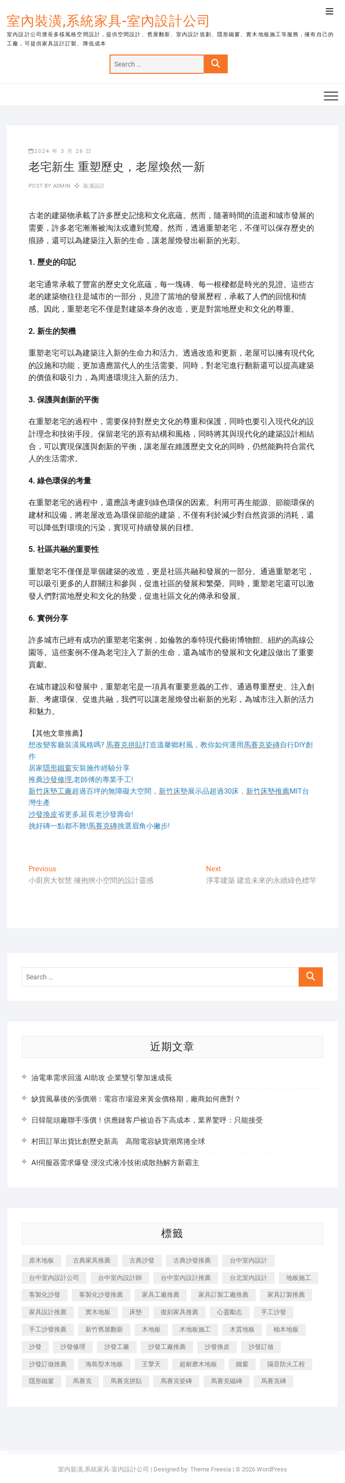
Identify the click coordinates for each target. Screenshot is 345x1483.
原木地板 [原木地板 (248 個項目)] (41, 1260)
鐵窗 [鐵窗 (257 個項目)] (242, 1364)
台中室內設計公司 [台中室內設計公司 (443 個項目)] (54, 1277)
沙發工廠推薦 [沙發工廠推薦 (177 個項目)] (167, 1346)
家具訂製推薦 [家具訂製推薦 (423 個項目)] (286, 1294)
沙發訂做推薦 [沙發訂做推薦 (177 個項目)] (48, 1364)
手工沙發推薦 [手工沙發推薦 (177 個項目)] (48, 1329)
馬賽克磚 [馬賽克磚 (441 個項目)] (273, 1381)
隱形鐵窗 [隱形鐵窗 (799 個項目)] (41, 1381)
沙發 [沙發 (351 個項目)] (35, 1346)
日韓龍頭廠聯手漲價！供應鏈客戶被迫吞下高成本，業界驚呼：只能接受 (147, 1120)
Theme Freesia (210, 1469)
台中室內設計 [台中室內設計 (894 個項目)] (248, 1260)
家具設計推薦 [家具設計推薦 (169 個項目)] (48, 1312)
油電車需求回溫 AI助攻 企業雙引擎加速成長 (101, 1077)
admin (61, 186)
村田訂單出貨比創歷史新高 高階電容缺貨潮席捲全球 (118, 1141)
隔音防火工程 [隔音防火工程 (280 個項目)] (286, 1364)
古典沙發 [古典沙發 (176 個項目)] (141, 1260)
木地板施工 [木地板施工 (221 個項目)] (195, 1329)
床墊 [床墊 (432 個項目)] (135, 1312)
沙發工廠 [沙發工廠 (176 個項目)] (116, 1346)
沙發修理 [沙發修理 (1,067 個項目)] (72, 1346)
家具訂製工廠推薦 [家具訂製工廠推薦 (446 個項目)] (223, 1294)
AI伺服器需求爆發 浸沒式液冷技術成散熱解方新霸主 (115, 1162)
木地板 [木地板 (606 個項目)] (151, 1329)
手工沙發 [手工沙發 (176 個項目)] (273, 1312)
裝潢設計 (94, 186)
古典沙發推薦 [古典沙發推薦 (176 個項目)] (192, 1260)
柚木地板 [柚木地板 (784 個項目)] (286, 1329)
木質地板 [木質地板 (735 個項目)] (242, 1329)
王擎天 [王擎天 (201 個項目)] (151, 1364)
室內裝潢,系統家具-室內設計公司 (109, 21)
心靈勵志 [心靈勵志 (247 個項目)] (229, 1312)
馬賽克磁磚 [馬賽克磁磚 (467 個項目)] (226, 1381)
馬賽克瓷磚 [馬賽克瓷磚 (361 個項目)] (176, 1381)
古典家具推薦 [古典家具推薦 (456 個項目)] (91, 1260)
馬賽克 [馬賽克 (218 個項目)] (82, 1381)
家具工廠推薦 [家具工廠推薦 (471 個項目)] (160, 1294)
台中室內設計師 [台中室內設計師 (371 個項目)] (120, 1277)
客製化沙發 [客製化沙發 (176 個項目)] (44, 1294)
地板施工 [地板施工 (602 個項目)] (298, 1277)
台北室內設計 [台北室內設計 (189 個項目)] (248, 1277)
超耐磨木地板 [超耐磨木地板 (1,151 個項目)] (198, 1364)
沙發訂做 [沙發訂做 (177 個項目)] (261, 1346)
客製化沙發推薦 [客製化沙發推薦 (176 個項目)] (101, 1294)
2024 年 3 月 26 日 (60, 151)
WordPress (272, 1469)
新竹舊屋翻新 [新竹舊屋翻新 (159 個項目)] (104, 1329)
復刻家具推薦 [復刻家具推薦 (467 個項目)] (179, 1312)
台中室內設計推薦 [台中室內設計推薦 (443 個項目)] (186, 1277)
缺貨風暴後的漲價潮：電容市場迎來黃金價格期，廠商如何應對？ (136, 1099)
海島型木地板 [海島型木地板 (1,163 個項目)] (104, 1364)
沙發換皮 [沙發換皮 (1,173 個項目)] (217, 1346)
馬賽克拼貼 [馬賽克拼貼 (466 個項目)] (126, 1381)
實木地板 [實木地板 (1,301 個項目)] (97, 1312)
